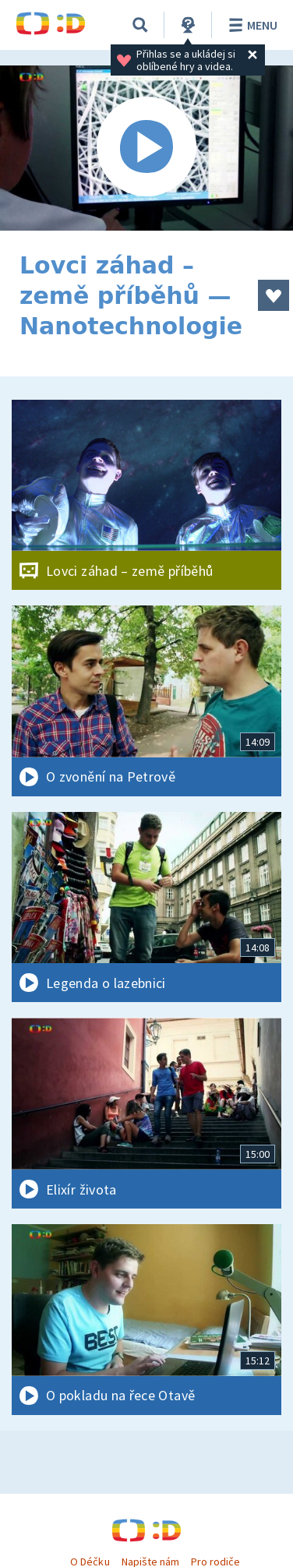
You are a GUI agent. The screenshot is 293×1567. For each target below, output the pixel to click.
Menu (250, 25)
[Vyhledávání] (140, 25)
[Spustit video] (146, 148)
